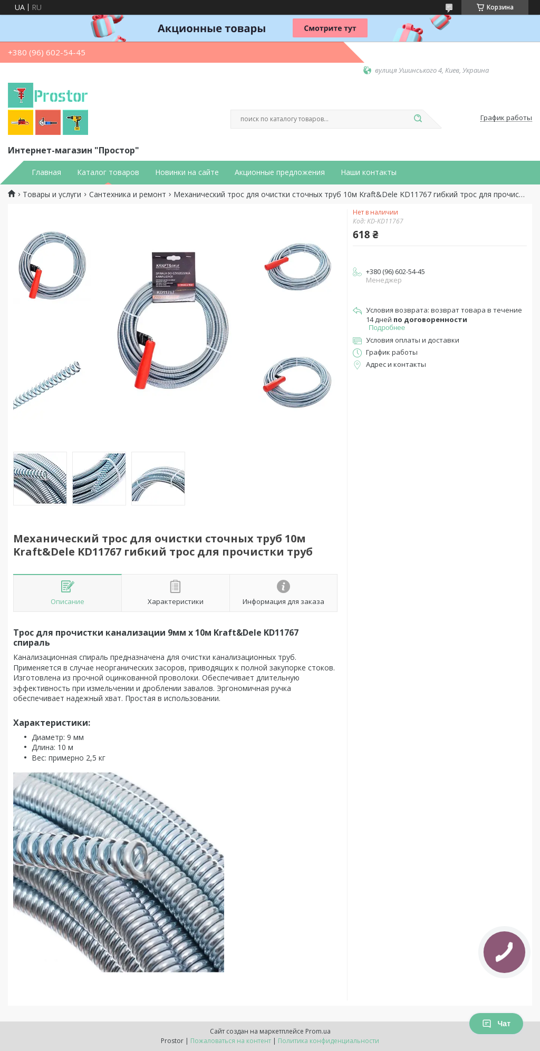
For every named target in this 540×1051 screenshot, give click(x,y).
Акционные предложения (280, 172)
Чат (496, 1023)
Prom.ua (318, 1031)
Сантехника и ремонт (127, 194)
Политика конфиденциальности (328, 1040)
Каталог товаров (108, 172)
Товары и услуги (52, 194)
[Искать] (417, 119)
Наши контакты (369, 172)
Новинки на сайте (187, 172)
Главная (46, 172)
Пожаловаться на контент (230, 1040)
